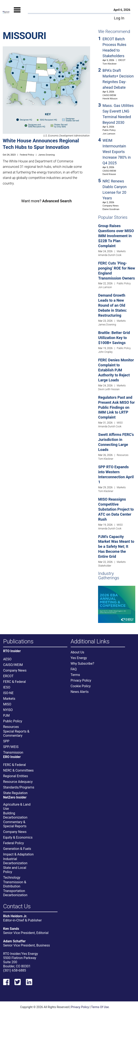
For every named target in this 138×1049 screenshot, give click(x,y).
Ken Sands (11, 929)
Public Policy (108, 130)
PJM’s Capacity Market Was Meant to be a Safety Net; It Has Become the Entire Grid (116, 546)
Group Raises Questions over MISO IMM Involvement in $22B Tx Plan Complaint (116, 236)
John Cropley (105, 352)
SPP (6, 741)
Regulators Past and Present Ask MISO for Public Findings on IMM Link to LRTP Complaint (116, 407)
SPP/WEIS (10, 747)
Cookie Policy (81, 686)
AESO (7, 659)
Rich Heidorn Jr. (15, 916)
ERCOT (121, 60)
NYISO (8, 710)
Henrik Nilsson (109, 98)
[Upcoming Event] (116, 604)
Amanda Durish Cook (109, 255)
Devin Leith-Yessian (108, 389)
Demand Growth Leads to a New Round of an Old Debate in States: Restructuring (112, 305)
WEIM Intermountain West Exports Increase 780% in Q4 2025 (116, 151)
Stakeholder (104, 565)
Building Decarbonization (15, 815)
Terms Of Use (100, 1007)
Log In (119, 18)
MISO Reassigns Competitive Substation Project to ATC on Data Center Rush (116, 509)
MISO (120, 422)
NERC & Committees (18, 770)
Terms (75, 675)
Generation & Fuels (17, 849)
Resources (122, 455)
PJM (6, 715)
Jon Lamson (108, 133)
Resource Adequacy (18, 782)
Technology (11, 877)
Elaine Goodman (110, 209)
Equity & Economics (17, 837)
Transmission (13, 752)
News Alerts (80, 692)
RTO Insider (12, 651)
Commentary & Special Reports (15, 824)
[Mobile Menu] (17, 14)
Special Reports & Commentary (16, 733)
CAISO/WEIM (109, 95)
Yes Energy (79, 658)
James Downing (46, 154)
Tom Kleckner (109, 63)
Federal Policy (27, 154)
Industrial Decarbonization (15, 861)
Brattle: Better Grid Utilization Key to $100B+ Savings (114, 337)
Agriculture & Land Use (17, 806)
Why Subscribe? (82, 664)
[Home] (6, 12)
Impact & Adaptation (18, 854)
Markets (121, 251)
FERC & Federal (14, 682)
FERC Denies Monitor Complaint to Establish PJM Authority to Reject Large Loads (116, 370)
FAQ (74, 669)
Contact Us (17, 906)
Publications (18, 641)
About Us (77, 652)
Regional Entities (15, 776)
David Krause (109, 174)
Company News (110, 205)
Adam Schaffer (14, 941)
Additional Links (90, 641)
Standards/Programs (18, 787)
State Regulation (15, 793)
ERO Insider (12, 757)
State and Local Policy (14, 870)
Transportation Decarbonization (15, 893)
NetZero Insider (15, 797)
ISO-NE (8, 693)
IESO (6, 687)
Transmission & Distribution (14, 884)
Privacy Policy (81, 680)
